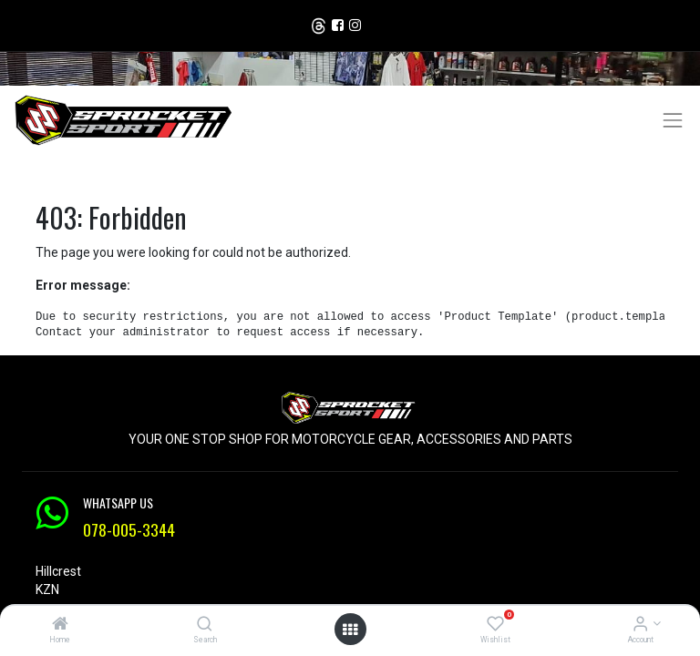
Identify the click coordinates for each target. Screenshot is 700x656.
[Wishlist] (495, 625)
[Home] (60, 625)
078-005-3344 (129, 529)
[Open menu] (350, 630)
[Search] (204, 625)
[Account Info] (640, 625)
